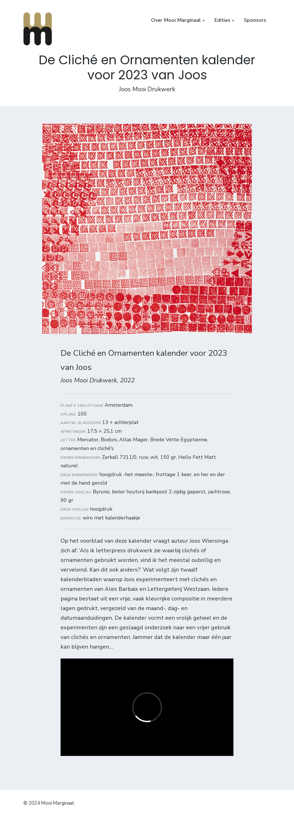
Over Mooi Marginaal (176, 20)
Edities (222, 20)
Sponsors (255, 20)
